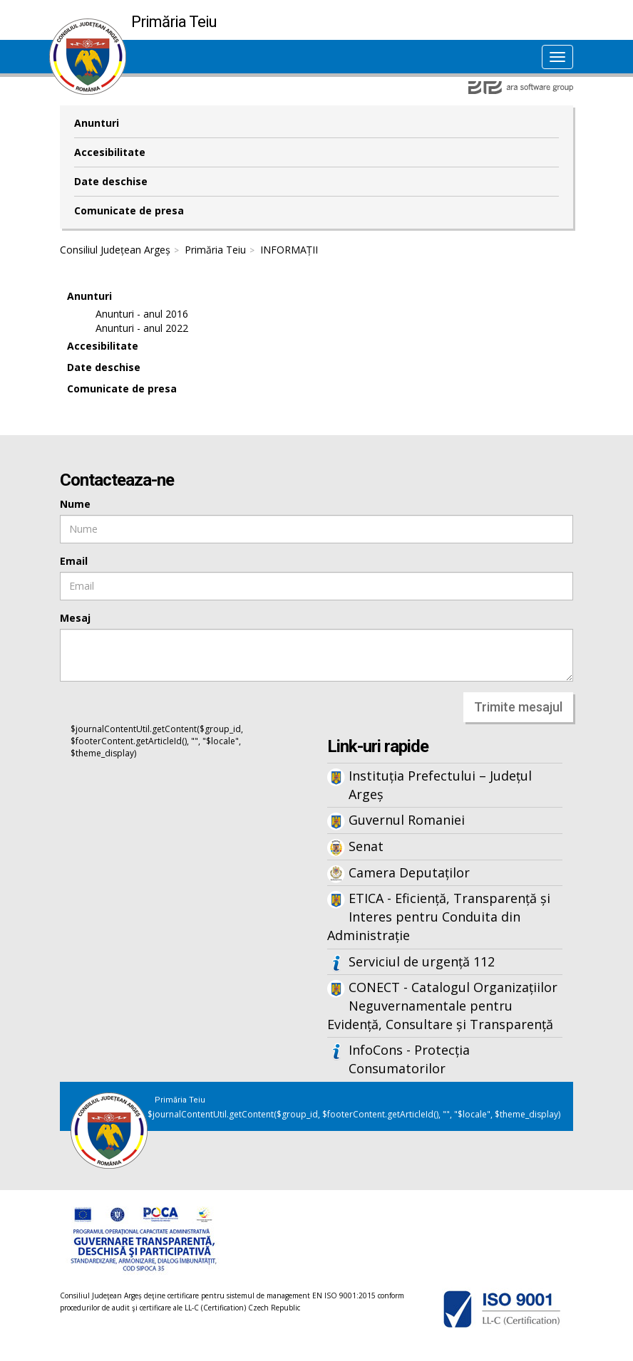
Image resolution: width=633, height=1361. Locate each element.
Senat (366, 846)
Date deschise (111, 181)
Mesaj (75, 618)
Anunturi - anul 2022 (142, 328)
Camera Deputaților (409, 872)
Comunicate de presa (129, 210)
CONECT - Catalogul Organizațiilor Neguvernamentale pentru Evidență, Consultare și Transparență (442, 1005)
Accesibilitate (109, 152)
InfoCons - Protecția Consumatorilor (409, 1059)
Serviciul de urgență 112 (422, 961)
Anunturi (96, 123)
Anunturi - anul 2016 (142, 313)
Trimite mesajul (518, 706)
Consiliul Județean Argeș (115, 249)
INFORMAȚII (289, 249)
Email (74, 561)
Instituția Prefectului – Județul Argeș (440, 785)
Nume (75, 504)
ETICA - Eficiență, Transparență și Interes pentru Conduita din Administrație (438, 916)
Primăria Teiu (215, 249)
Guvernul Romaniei (407, 819)
